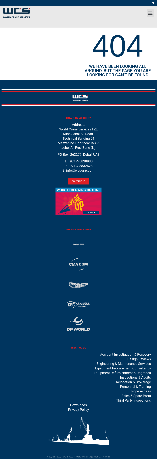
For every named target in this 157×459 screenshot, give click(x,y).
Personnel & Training (135, 387)
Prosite (87, 456)
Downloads (78, 405)
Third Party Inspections (133, 400)
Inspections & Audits (135, 377)
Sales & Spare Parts (136, 396)
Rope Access (141, 391)
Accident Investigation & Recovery (125, 354)
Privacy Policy (78, 410)
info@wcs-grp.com (80, 170)
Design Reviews (139, 359)
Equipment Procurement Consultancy (123, 368)
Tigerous (106, 456)
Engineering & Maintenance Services (123, 364)
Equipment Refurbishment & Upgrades (122, 373)
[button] (150, 13)
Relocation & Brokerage (133, 382)
